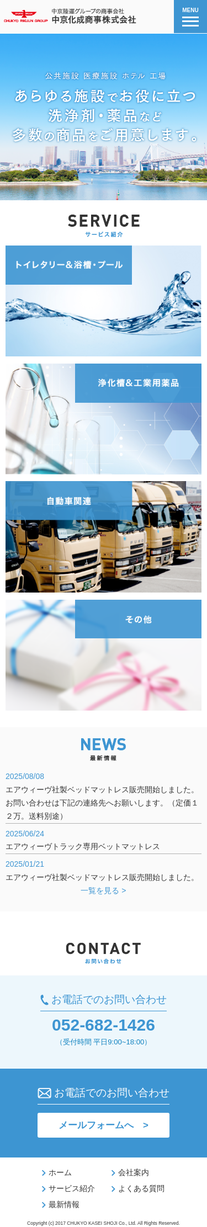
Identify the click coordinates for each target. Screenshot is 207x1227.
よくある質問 (138, 1188)
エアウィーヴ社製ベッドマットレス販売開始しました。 (102, 877)
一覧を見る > (103, 890)
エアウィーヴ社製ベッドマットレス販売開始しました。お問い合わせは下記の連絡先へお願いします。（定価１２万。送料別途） (102, 802)
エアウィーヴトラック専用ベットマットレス (83, 846)
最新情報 (60, 1204)
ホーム (57, 1172)
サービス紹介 (68, 1188)
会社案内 (130, 1172)
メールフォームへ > (103, 1125)
